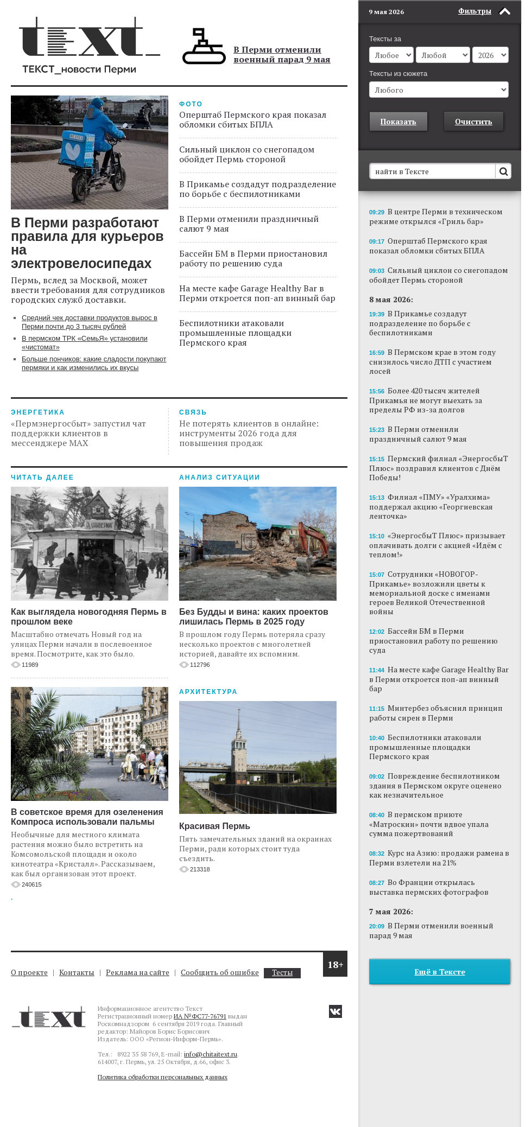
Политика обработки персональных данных (162, 1077)
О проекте (29, 972)
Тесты (282, 972)
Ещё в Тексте (440, 971)
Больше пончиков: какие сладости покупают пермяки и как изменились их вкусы (94, 363)
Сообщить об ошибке (220, 972)
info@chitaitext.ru (210, 1054)
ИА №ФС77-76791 (200, 1016)
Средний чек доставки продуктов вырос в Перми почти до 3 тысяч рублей (89, 322)
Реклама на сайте (137, 972)
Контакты (76, 972)
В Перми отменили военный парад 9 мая (282, 54)
